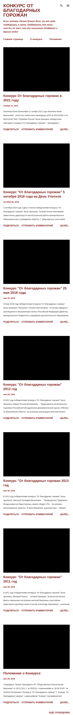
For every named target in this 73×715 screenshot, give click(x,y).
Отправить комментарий (37, 129)
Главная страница (13, 39)
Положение (55, 39)
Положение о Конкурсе (22, 673)
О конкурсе (36, 39)
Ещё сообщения (59, 712)
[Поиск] (61, 5)
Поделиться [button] (11, 129)
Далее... (65, 129)
